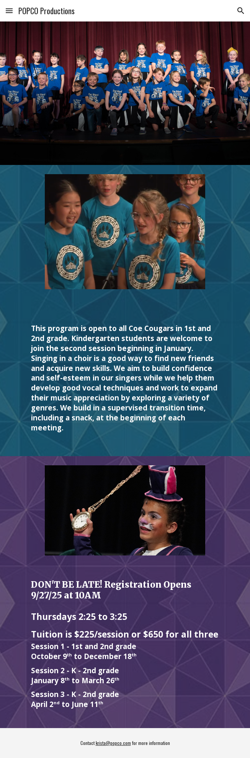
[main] (125, 377)
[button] (9, 10)
